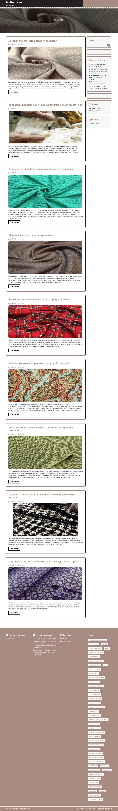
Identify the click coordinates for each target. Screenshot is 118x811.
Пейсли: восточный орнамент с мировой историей (38, 363)
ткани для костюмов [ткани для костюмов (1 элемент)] (95, 753)
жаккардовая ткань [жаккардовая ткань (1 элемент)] (95, 648)
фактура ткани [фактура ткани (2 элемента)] (93, 783)
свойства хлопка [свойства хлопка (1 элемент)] (94, 715)
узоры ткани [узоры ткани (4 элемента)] (106, 770)
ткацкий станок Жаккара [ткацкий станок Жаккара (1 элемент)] (96, 762)
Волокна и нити (95, 108)
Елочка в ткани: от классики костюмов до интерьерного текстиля (41, 429)
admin (22, 45)
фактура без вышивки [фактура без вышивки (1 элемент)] (95, 774)
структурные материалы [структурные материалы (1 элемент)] (96, 732)
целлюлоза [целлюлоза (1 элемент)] (92, 791)
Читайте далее (14, 92)
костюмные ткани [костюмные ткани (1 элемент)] (94, 665)
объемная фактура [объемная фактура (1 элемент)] (95, 699)
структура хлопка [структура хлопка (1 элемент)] (94, 728)
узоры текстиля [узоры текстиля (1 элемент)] (94, 770)
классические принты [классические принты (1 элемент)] (95, 661)
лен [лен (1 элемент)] (105, 665)
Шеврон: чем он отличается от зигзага (31, 235)
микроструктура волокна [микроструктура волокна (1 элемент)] (96, 678)
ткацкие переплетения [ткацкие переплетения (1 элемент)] (96, 757)
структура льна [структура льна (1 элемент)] (93, 724)
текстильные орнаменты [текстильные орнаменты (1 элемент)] (96, 741)
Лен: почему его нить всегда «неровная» (32, 41)
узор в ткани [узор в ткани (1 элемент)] (93, 766)
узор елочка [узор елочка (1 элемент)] (104, 766)
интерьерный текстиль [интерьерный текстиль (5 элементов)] (96, 652)
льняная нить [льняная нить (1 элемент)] (93, 673)
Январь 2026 (10, 639)
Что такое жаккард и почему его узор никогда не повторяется (44, 561)
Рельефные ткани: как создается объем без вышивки (40, 169)
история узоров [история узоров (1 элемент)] (94, 657)
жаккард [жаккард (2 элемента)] (104, 644)
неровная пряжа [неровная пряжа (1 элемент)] (94, 690)
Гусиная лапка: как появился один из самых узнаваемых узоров (42, 496)
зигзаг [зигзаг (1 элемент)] (107, 648)
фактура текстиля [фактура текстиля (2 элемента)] (94, 778)
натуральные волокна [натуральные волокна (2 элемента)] (95, 686)
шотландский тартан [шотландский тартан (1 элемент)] (95, 799)
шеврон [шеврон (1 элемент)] (102, 791)
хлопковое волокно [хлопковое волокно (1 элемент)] (95, 787)
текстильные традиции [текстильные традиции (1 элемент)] (96, 745)
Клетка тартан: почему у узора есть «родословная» (39, 299)
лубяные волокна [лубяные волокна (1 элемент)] (94, 669)
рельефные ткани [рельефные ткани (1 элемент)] (94, 703)
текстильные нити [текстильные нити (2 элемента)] (94, 736)
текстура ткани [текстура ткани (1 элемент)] (93, 749)
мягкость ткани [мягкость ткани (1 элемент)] (93, 682)
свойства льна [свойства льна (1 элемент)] (93, 711)
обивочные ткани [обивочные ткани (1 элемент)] (94, 694)
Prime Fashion (80, 809)
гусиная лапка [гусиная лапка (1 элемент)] (93, 644)
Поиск (92, 40)
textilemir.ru (14, 2)
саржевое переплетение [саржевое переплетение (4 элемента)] (96, 707)
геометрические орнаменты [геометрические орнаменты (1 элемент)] (97, 640)
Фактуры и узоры (95, 111)
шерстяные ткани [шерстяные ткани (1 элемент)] (94, 795)
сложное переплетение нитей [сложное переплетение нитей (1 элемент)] (98, 720)
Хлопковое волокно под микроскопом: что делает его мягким (45, 105)
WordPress (108, 809)
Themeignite (91, 809)
